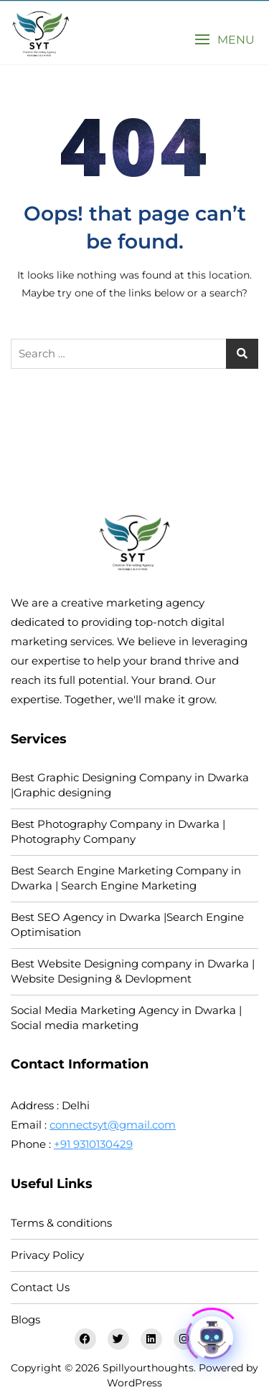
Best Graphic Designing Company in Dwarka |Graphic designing (130, 785)
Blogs (25, 1319)
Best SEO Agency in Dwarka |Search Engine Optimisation (127, 924)
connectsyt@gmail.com (112, 1124)
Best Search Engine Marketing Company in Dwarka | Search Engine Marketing (126, 878)
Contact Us (40, 1287)
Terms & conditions (61, 1223)
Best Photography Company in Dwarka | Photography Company (118, 831)
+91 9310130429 (93, 1144)
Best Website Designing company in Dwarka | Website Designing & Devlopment (133, 971)
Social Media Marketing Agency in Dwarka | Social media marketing (126, 1017)
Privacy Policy (47, 1255)
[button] (224, 40)
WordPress (134, 1382)
